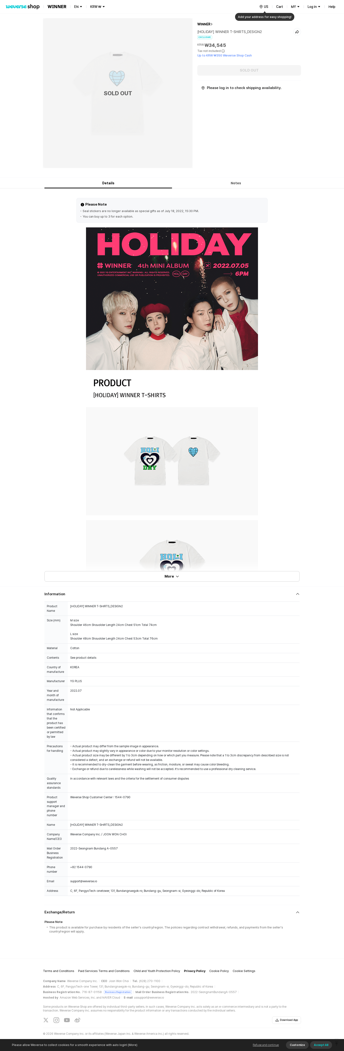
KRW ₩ (95, 7)
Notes (236, 183)
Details (108, 183)
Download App (286, 1020)
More (172, 576)
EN (76, 7)
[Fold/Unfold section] (172, 594)
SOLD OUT (249, 70)
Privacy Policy (194, 971)
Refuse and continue (266, 1045)
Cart (279, 7)
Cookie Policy (219, 971)
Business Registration (118, 992)
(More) (132, 1045)
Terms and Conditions (58, 971)
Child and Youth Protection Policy (157, 971)
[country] (263, 6)
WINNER (203, 24)
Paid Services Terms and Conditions (104, 971)
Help (331, 7)
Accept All (321, 1045)
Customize (297, 1045)
